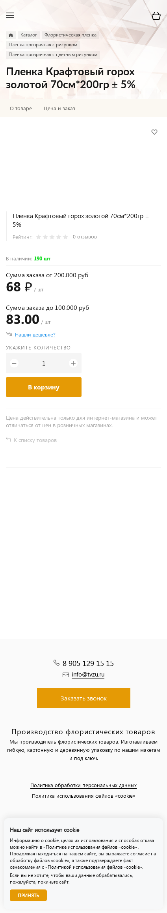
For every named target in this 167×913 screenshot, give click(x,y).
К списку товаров (35, 440)
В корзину (43, 387)
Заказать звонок (84, 698)
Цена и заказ (59, 108)
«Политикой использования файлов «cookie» (93, 867)
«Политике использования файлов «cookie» (90, 847)
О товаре (21, 108)
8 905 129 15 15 (88, 663)
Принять (28, 895)
